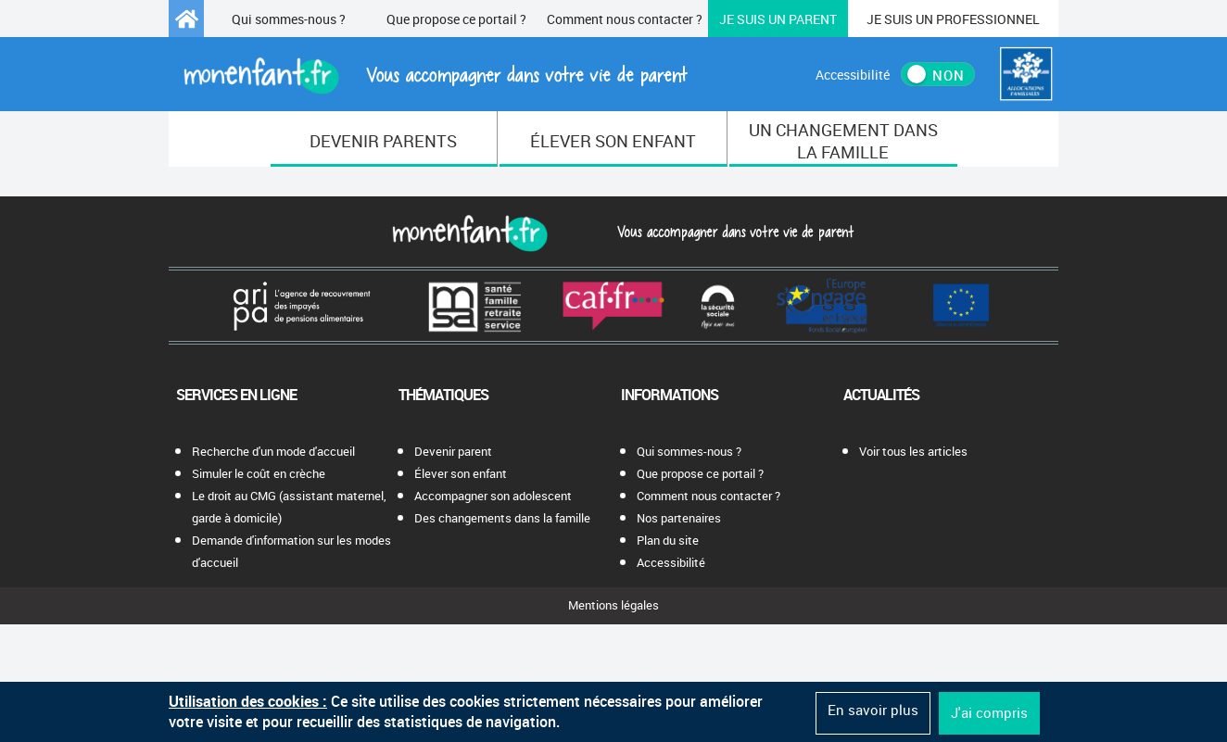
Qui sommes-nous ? (289, 19)
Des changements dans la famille (502, 517)
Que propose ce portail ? (456, 19)
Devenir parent (453, 451)
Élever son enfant (460, 473)
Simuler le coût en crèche (258, 473)
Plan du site (668, 540)
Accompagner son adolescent (493, 495)
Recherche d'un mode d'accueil (273, 451)
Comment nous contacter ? (624, 19)
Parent (778, 19)
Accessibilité (671, 562)
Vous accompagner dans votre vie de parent (732, 231)
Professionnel (953, 19)
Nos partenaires (679, 517)
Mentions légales (613, 605)
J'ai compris (989, 712)
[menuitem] (385, 139)
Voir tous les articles (913, 451)
